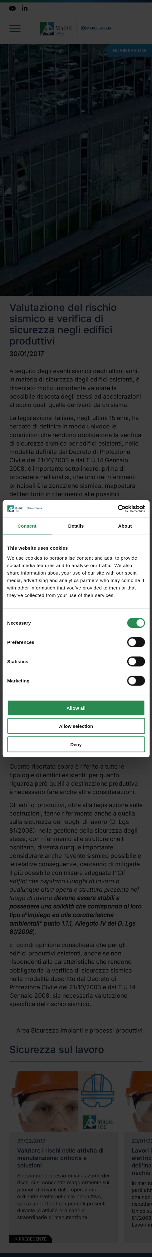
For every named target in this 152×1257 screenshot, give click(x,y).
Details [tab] (76, 526)
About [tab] (125, 526)
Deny (76, 744)
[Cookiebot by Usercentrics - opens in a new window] (117, 509)
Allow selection (76, 726)
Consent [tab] (27, 526)
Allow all (76, 707)
